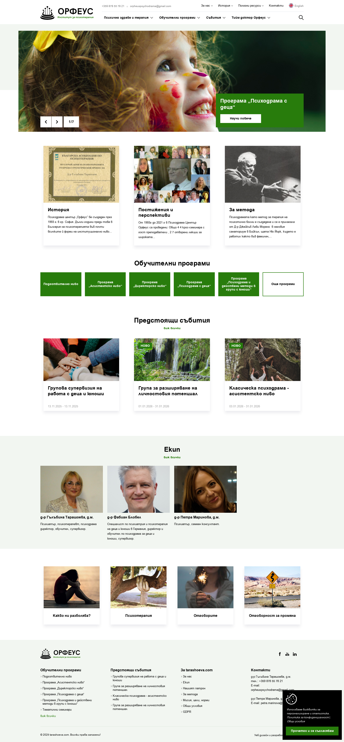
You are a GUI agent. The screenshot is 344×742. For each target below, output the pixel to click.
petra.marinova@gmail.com (278, 701)
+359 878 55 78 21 (113, 6)
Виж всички (172, 327)
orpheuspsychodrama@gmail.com (150, 6)
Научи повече (240, 118)
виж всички (48, 715)
